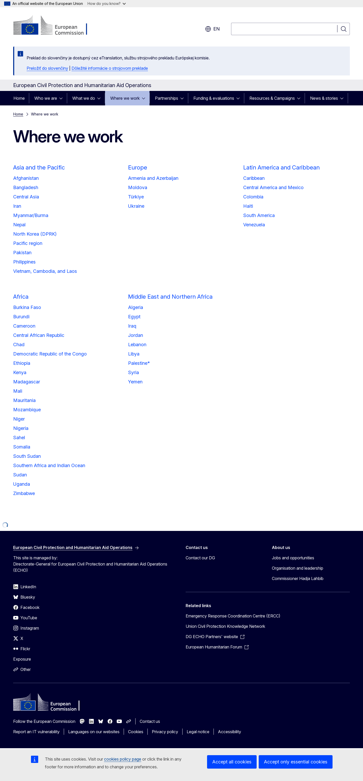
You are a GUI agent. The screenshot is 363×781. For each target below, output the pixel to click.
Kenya (19, 372)
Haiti (248, 206)
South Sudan (27, 456)
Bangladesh (25, 187)
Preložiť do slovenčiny (47, 68)
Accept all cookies (231, 761)
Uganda (21, 484)
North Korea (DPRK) (35, 234)
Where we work (125, 98)
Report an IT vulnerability (36, 731)
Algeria (135, 307)
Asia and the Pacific (39, 167)
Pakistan (22, 252)
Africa (20, 296)
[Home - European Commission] (55, 26)
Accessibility (229, 731)
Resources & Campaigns (272, 98)
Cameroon (24, 326)
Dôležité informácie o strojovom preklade (110, 68)
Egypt (134, 316)
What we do (83, 98)
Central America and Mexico (273, 187)
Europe (137, 167)
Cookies (135, 731)
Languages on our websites (94, 731)
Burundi (21, 316)
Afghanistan (26, 178)
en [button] (212, 29)
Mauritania (24, 400)
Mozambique (27, 409)
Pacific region (27, 243)
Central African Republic (38, 335)
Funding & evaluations (213, 98)
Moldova (137, 187)
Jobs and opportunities (293, 557)
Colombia (253, 196)
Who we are (45, 98)
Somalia (21, 447)
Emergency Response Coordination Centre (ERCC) (233, 615)
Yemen (135, 381)
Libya (133, 354)
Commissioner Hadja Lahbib (297, 578)
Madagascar (26, 381)
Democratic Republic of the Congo (50, 354)
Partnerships (166, 98)
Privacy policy (165, 731)
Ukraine (136, 206)
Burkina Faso (27, 307)
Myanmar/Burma (30, 215)
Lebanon (137, 344)
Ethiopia (21, 363)
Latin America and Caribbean (281, 167)
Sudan (20, 474)
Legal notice (198, 731)
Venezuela (254, 224)
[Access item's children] (62, 98)
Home (19, 98)
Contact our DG (200, 557)
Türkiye (136, 196)
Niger (19, 419)
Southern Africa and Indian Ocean (49, 465)
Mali (17, 391)
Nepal (19, 224)
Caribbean (254, 178)
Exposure (22, 659)
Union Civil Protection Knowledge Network (225, 626)
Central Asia (26, 196)
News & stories (324, 98)
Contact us (150, 721)
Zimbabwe (24, 493)
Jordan (135, 335)
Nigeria (20, 428)
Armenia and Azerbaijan (153, 178)
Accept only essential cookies (295, 761)
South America (259, 215)
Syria (133, 372)
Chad (19, 344)
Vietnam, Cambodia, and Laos (45, 271)
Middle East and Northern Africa (170, 296)
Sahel (19, 437)
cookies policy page (122, 759)
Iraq (132, 326)
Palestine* (139, 363)
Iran (17, 206)
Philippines (24, 262)
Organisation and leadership (297, 568)
